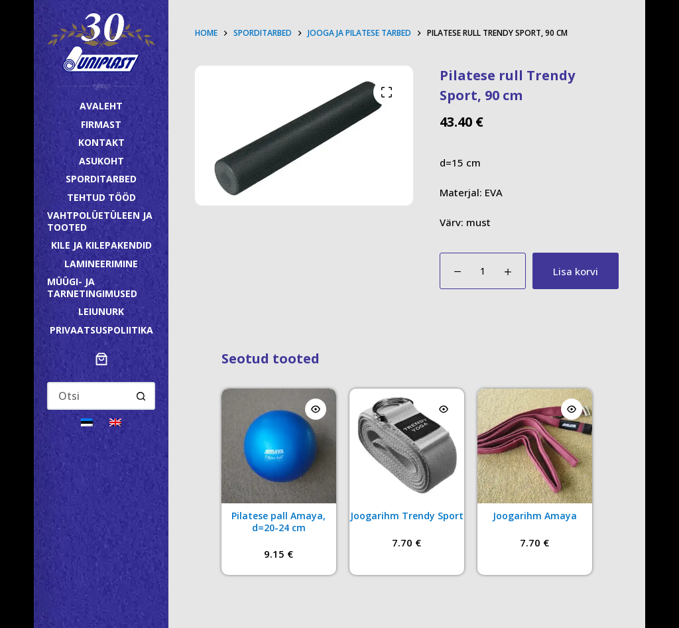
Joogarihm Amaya (535, 515)
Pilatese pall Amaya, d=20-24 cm (278, 521)
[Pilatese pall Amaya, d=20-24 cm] (278, 446)
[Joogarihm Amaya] (534, 446)
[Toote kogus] (483, 271)
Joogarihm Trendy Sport (406, 515)
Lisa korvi (575, 271)
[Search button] (141, 396)
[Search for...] (88, 396)
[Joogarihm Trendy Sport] (406, 446)
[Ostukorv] (101, 358)
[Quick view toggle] (315, 409)
